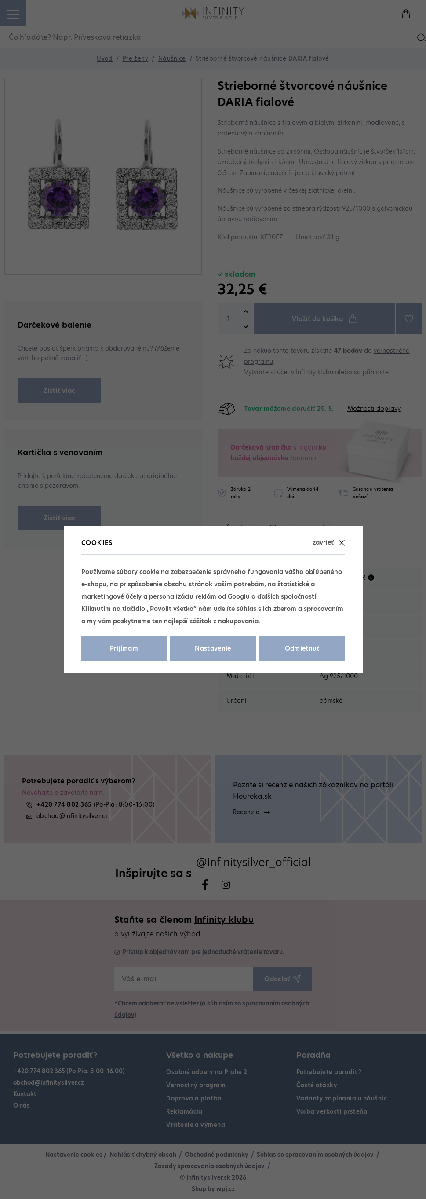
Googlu (239, 596)
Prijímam (124, 648)
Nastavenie (213, 648)
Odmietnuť (302, 648)
